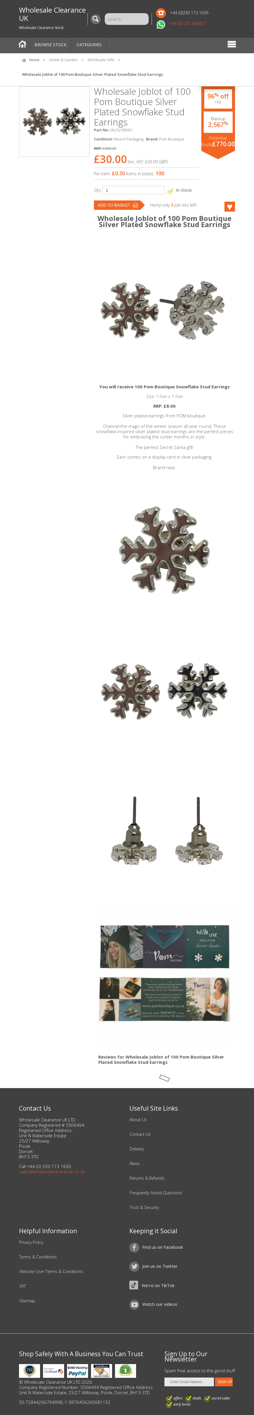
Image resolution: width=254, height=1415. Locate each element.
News (135, 1163)
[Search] (97, 19)
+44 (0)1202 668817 (187, 23)
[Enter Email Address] (189, 1382)
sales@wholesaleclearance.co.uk (52, 1171)
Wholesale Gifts (101, 59)
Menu (231, 45)
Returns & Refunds (147, 1178)
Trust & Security (144, 1207)
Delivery (137, 1149)
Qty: (97, 190)
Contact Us (140, 1134)
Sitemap (27, 1300)
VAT (22, 1286)
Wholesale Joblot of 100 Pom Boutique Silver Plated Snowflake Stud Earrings (92, 74)
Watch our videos (159, 1304)
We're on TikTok (158, 1285)
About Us (138, 1119)
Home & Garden (63, 59)
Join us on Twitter (160, 1266)
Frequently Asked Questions (156, 1193)
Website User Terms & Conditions (51, 1271)
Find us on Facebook (162, 1247)
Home (22, 45)
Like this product (222, 207)
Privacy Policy (31, 1242)
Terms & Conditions (38, 1257)
